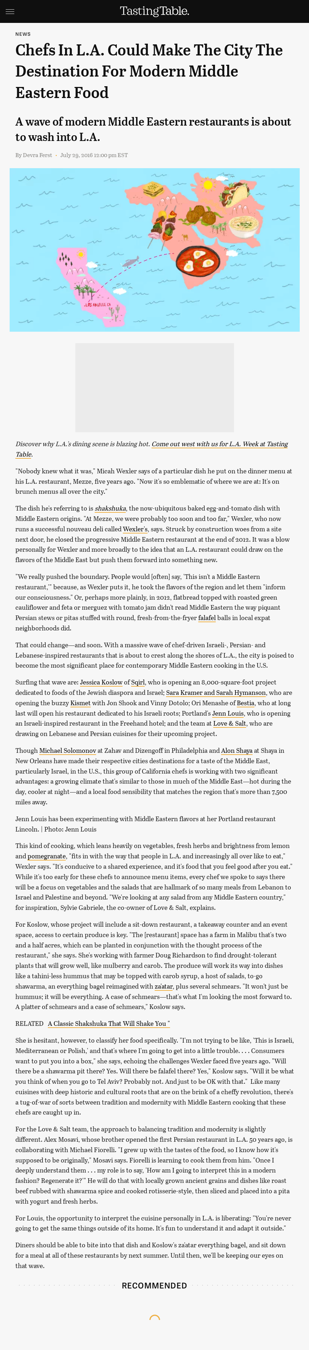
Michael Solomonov (67, 750)
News (23, 33)
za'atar (164, 986)
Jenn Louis (228, 713)
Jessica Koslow (101, 682)
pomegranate (47, 856)
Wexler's (135, 528)
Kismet (80, 702)
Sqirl (138, 682)
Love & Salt (229, 723)
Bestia (245, 702)
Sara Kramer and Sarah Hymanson (216, 692)
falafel (207, 617)
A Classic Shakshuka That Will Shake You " (109, 1023)
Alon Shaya (237, 750)
